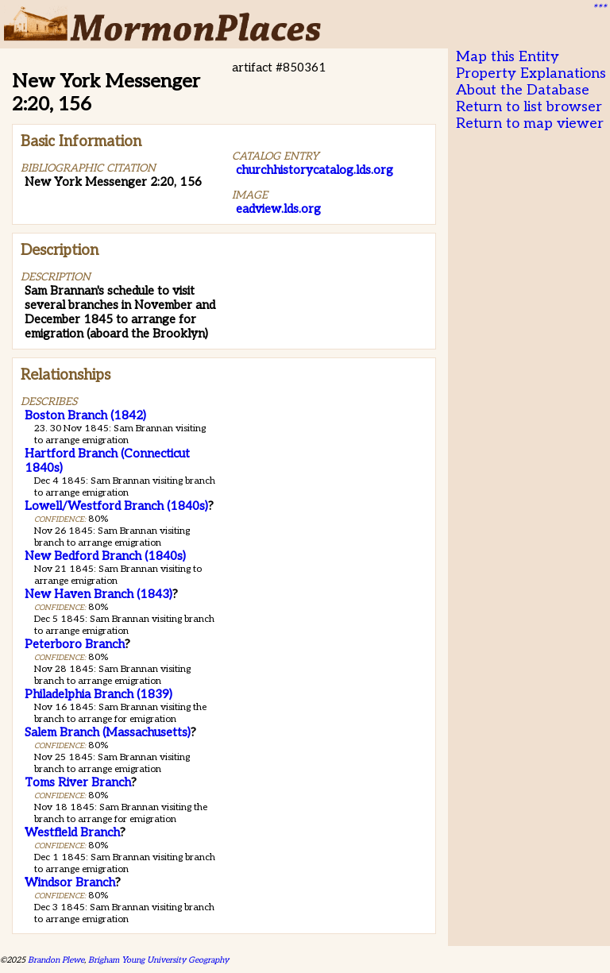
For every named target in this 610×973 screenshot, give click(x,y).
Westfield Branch (72, 832)
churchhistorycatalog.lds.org (314, 170)
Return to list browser (529, 106)
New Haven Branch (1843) (98, 594)
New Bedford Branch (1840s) (105, 556)
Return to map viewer (530, 123)
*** (599, 9)
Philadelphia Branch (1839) (98, 694)
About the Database (522, 90)
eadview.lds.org (278, 209)
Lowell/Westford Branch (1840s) (116, 506)
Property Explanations (531, 73)
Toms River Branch (78, 782)
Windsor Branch (70, 882)
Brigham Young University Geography (158, 960)
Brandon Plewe (56, 960)
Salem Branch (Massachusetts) (108, 732)
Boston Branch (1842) (85, 415)
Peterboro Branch (75, 644)
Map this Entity (507, 56)
